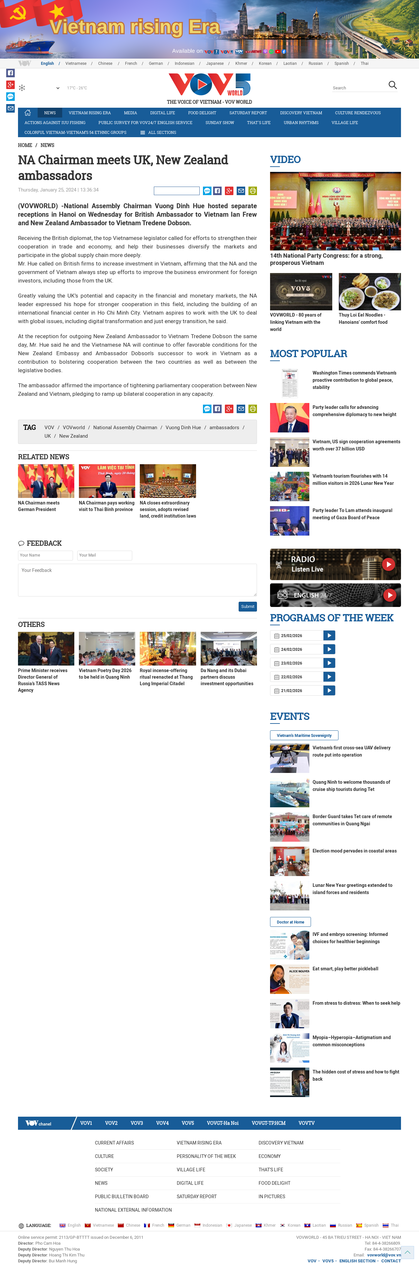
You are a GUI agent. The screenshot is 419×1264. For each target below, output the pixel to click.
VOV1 (86, 1123)
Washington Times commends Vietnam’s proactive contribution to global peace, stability (354, 380)
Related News (43, 456)
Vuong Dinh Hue (183, 427)
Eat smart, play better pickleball (345, 968)
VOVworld (74, 427)
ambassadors (224, 427)
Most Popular (308, 353)
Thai (365, 63)
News (50, 112)
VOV (49, 427)
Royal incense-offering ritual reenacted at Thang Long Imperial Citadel (166, 677)
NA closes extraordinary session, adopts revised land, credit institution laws (168, 509)
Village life (345, 122)
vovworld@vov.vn (384, 1255)
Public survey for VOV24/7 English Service (145, 122)
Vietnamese (75, 63)
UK (48, 436)
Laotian (290, 63)
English (47, 63)
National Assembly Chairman (125, 427)
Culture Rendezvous (358, 112)
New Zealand (73, 436)
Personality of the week (206, 1156)
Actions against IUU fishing (55, 122)
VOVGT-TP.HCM (268, 1123)
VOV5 (188, 1123)
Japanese (215, 63)
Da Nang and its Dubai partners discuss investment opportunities (227, 677)
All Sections (157, 132)
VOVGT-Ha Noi (223, 1123)
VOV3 (137, 1123)
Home (25, 145)
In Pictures (272, 1196)
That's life (259, 122)
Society (104, 1169)
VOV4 (162, 1123)
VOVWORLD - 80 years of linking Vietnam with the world (295, 322)
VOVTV (307, 1123)
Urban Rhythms (301, 122)
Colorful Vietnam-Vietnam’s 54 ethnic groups (75, 132)
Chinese (105, 63)
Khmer (241, 63)
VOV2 (111, 1123)
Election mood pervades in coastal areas (355, 850)
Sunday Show (220, 122)
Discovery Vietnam (301, 112)
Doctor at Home (290, 922)
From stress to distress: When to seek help (356, 1003)
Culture (104, 1156)
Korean (265, 63)
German (156, 63)
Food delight (202, 112)
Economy (270, 1156)
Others (31, 624)
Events (289, 716)
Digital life (162, 112)
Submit (247, 606)
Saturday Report (248, 112)
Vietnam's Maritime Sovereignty (304, 735)
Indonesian (184, 63)
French (131, 63)
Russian (316, 63)
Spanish (342, 63)
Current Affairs (114, 1142)
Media (130, 112)
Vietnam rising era (90, 112)
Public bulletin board (122, 1196)
